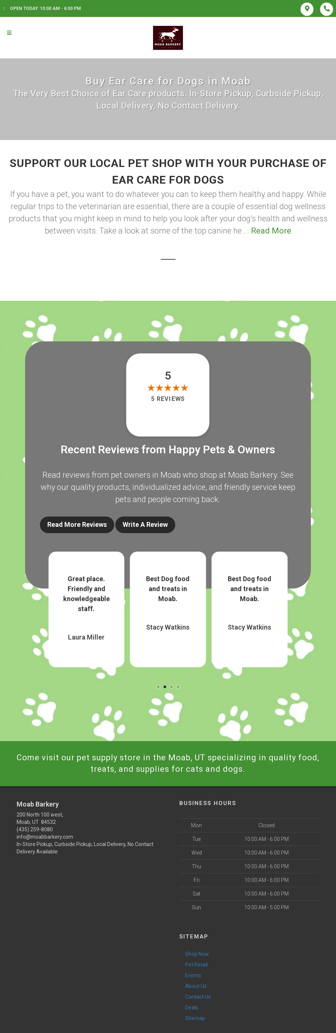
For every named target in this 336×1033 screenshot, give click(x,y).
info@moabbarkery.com (45, 837)
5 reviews (168, 398)
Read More (271, 230)
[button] (158, 687)
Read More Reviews (77, 524)
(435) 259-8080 (35, 829)
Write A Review (145, 524)
